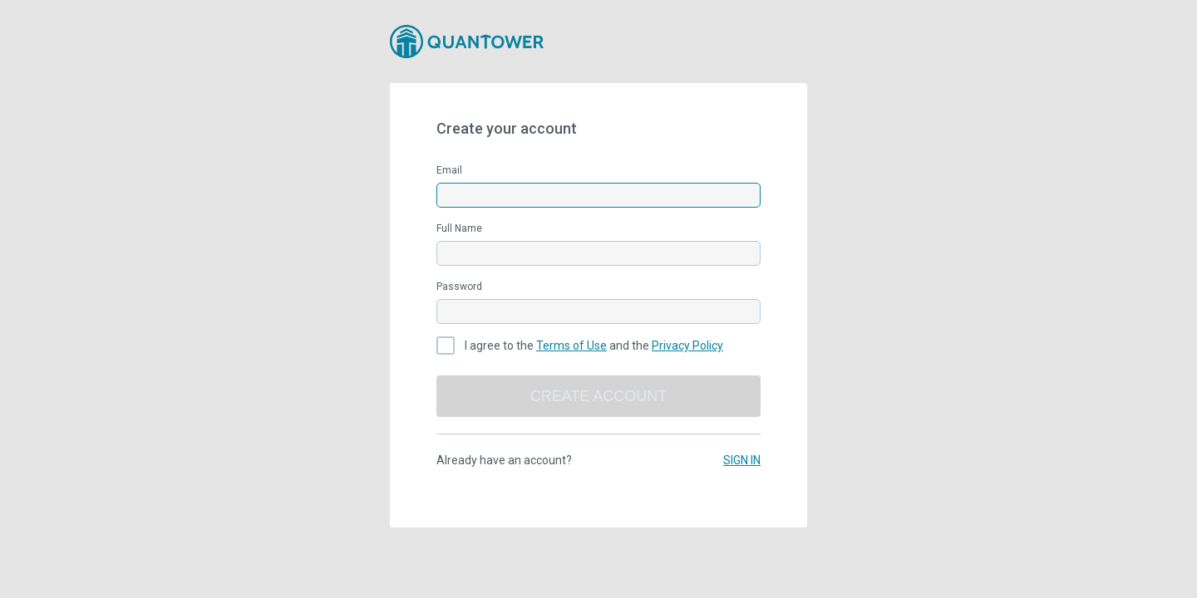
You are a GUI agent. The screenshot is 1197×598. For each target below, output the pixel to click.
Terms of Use (571, 345)
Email (449, 170)
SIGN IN (742, 460)
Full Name (459, 228)
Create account (598, 396)
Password (459, 286)
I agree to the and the (594, 345)
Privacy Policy (687, 345)
